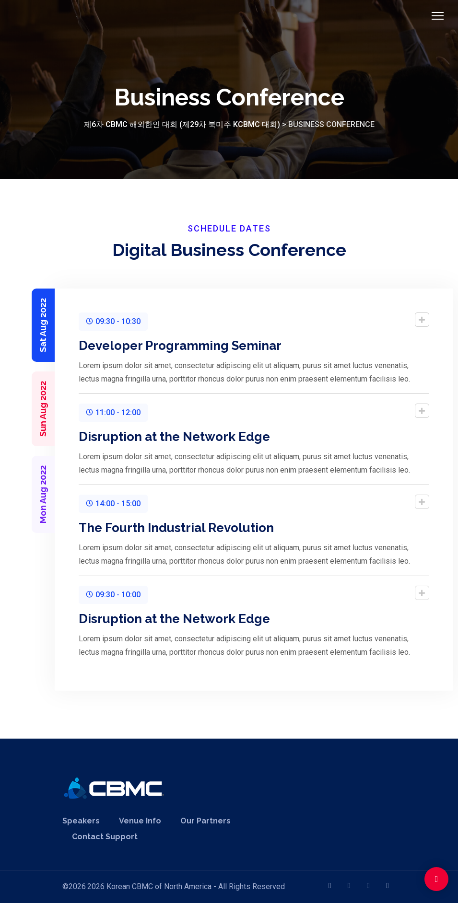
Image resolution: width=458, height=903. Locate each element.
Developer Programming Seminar (153, 345)
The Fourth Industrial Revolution (149, 528)
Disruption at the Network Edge (147, 436)
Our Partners (205, 820)
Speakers (81, 820)
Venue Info (140, 820)
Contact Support (105, 836)
